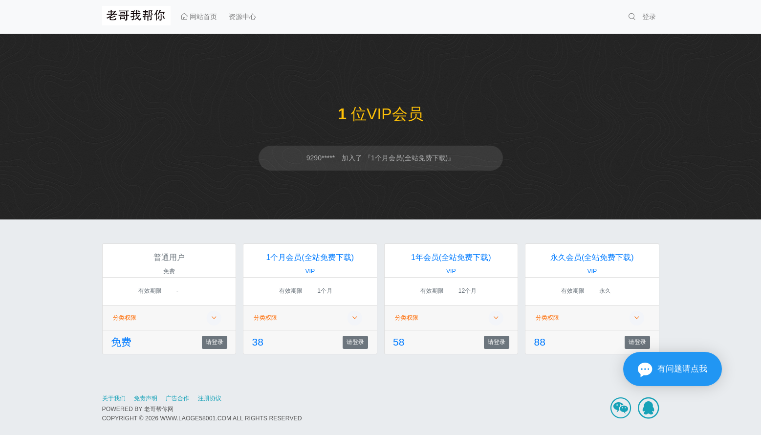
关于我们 (114, 398)
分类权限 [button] (167, 318)
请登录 (214, 342)
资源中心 (242, 17)
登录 (649, 17)
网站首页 (199, 17)
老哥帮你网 (159, 409)
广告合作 (177, 398)
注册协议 (209, 398)
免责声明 (145, 398)
